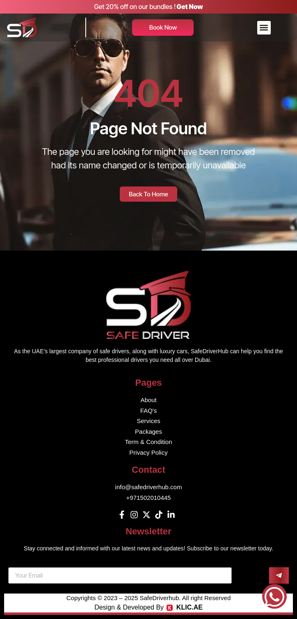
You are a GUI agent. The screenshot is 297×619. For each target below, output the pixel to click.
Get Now (189, 6)
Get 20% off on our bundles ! (135, 6)
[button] (264, 28)
